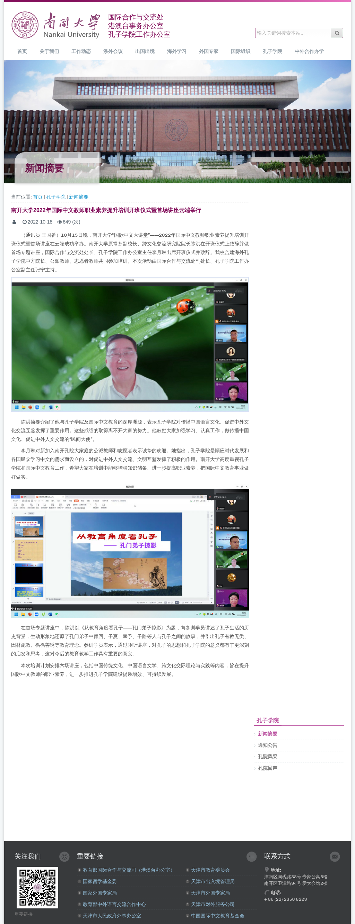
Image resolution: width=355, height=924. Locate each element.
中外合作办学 (309, 51)
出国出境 (145, 51)
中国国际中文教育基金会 (214, 916)
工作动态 (81, 51)
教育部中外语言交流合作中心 (111, 904)
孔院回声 (267, 768)
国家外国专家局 (97, 893)
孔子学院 (272, 51)
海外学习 (177, 51)
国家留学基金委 (97, 881)
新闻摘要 (78, 197)
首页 (22, 51)
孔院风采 (267, 757)
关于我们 (49, 51)
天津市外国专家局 (207, 893)
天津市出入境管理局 (210, 881)
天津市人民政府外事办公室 (109, 916)
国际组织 (240, 51)
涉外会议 (113, 51)
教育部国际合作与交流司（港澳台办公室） (126, 870)
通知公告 (267, 745)
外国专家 (208, 51)
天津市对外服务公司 (210, 904)
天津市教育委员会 (207, 870)
